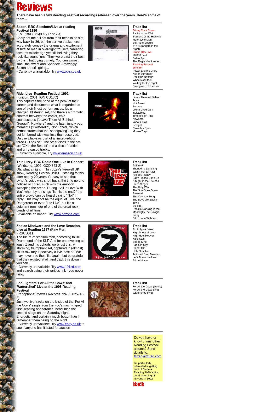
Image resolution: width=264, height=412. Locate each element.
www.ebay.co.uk (69, 71)
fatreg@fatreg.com (147, 356)
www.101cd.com (69, 267)
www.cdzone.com (67, 214)
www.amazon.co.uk (67, 153)
